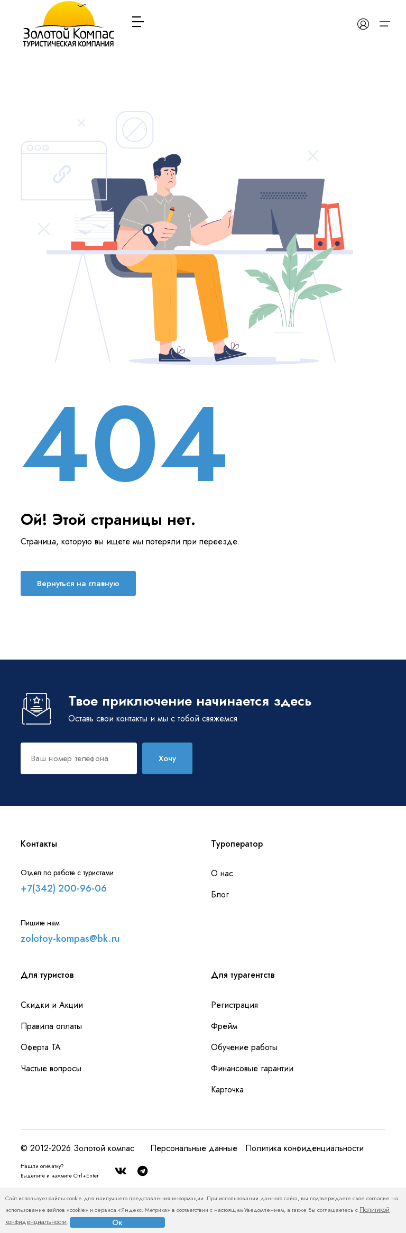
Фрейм (224, 1026)
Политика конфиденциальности (304, 1148)
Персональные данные (193, 1148)
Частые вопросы (51, 1068)
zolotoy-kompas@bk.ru (70, 938)
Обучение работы (244, 1047)
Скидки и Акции (52, 1005)
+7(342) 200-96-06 (64, 888)
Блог (220, 894)
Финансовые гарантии (252, 1068)
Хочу (167, 758)
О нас (222, 873)
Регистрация (234, 1005)
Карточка (227, 1089)
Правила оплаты (51, 1026)
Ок (117, 1222)
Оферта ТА (41, 1047)
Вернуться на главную (78, 583)
